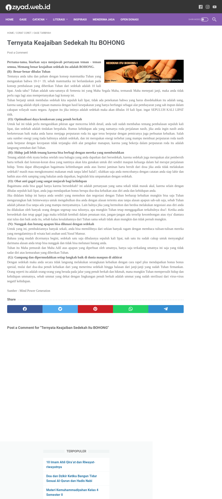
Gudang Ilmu (191, 236)
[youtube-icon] (213, 5)
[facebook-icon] (199, 5)
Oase (24, 15)
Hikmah (170, 250)
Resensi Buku (190, 287)
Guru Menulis (173, 243)
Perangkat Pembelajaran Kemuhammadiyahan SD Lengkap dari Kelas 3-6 (181, 109)
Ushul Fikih (171, 309)
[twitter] (49, 350)
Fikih (189, 228)
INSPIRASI (81, 15)
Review (169, 295)
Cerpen (169, 214)
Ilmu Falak (191, 250)
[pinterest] (77, 350)
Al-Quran (188, 206)
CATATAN (40, 15)
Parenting (200, 280)
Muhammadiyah (175, 273)
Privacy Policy (96, 484)
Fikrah (169, 236)
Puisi (168, 287)
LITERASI (61, 15)
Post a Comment (17, 50)
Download (171, 228)
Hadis (196, 243)
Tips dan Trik (189, 302)
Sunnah (190, 295)
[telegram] (132, 350)
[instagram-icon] (206, 5)
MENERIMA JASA (105, 15)
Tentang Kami (117, 484)
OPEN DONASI (131, 15)
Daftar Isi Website (140, 484)
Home (11, 15)
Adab (168, 206)
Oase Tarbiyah (174, 280)
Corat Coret (192, 214)
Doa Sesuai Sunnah (176, 221)
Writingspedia (116, 492)
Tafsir (168, 302)
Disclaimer (77, 484)
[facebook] (21, 350)
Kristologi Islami (174, 258)
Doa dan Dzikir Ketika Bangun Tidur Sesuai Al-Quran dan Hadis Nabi (186, 62)
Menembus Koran (175, 265)
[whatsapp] (104, 350)
